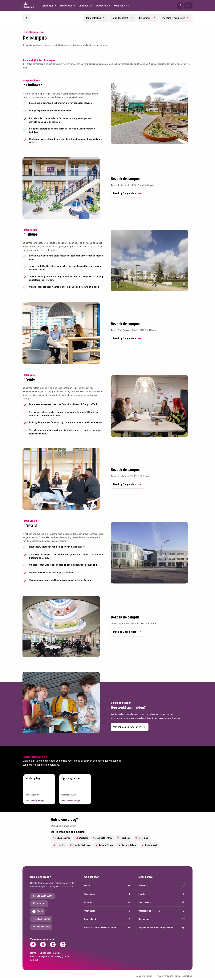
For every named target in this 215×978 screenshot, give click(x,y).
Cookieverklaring (144, 976)
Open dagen (107, 910)
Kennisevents (161, 902)
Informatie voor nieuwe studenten (107, 927)
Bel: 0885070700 (102, 838)
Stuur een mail (61, 838)
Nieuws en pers (161, 919)
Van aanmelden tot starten (129, 727)
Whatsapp (81, 838)
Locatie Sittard (104, 845)
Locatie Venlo (149, 845)
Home (107, 885)
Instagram (141, 838)
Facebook (123, 838)
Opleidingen (107, 894)
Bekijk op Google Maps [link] (127, 193)
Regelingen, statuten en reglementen (161, 927)
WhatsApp (39, 903)
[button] (180, 5)
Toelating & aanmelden (173, 18)
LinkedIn (58, 845)
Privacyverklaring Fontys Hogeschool (174, 976)
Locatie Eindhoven (79, 845)
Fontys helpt (107, 919)
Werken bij (161, 885)
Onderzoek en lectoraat (161, 910)
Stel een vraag (41, 927)
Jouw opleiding (93, 18)
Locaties (161, 894)
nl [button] (188, 5)
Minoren (107, 902)
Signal (37, 911)
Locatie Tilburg (127, 845)
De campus (145, 18)
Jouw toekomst (120, 18)
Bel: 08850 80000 (42, 896)
